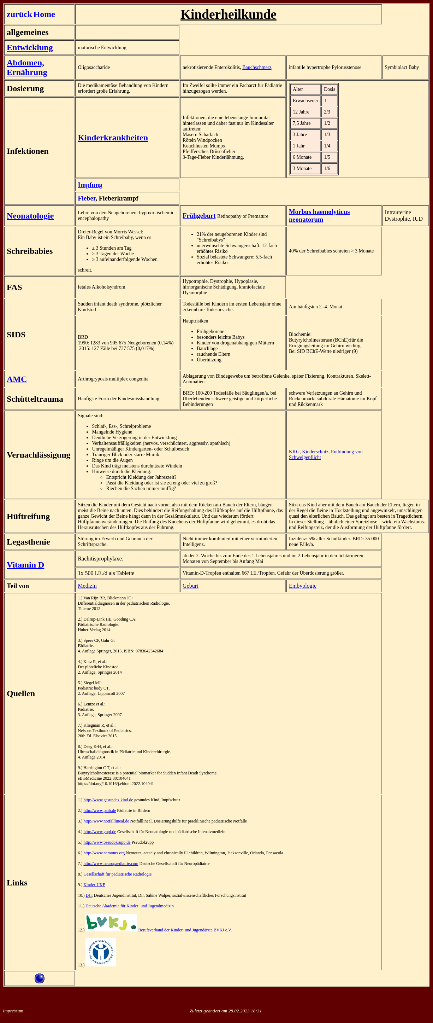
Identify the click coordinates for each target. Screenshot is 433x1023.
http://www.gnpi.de (99, 831)
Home (44, 14)
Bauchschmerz (256, 67)
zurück (19, 14)
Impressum (13, 1010)
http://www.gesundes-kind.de (108, 799)
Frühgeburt (199, 215)
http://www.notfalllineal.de (106, 821)
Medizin (87, 586)
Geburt (190, 586)
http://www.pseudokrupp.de (106, 842)
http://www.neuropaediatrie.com (110, 863)
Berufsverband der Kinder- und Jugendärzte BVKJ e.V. (158, 930)
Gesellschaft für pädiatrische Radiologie (117, 874)
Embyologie (302, 586)
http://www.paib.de (99, 810)
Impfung (90, 184)
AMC (17, 379)
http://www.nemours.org (104, 852)
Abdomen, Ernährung (27, 67)
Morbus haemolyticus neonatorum (319, 215)
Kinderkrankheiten (113, 137)
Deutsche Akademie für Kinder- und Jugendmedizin (129, 905)
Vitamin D (25, 564)
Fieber (86, 198)
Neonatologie (30, 215)
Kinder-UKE (94, 884)
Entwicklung (30, 47)
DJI (88, 895)
